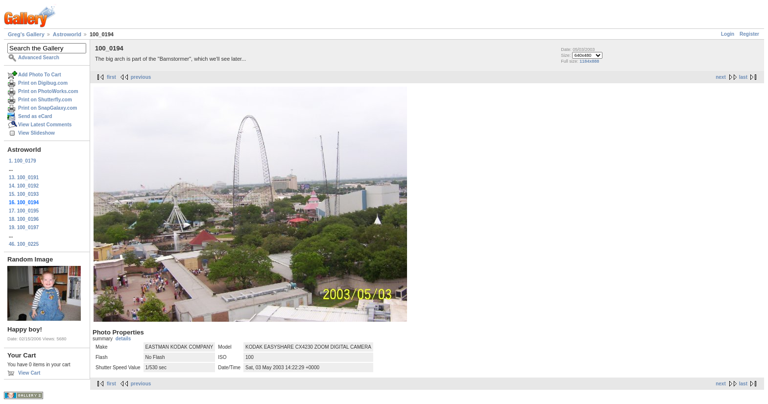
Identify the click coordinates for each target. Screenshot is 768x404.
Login (727, 34)
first (111, 77)
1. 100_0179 (22, 161)
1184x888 (589, 61)
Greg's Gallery (26, 34)
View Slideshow (36, 133)
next (721, 77)
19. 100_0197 (24, 227)
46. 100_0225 (24, 244)
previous (141, 77)
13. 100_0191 (24, 177)
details (123, 338)
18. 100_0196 (24, 219)
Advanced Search (38, 57)
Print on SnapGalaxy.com (47, 108)
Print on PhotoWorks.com (48, 91)
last (743, 77)
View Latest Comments (45, 124)
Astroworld (67, 34)
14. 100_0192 (24, 186)
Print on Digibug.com (43, 83)
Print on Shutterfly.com (45, 99)
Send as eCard (35, 116)
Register (749, 34)
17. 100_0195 (24, 211)
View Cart (29, 373)
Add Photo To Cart (39, 74)
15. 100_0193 (24, 194)
